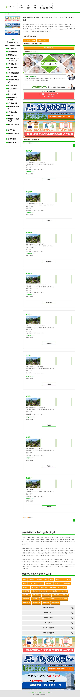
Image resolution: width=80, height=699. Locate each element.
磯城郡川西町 (44, 587)
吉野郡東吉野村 (55, 602)
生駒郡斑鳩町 (26, 587)
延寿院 (28, 478)
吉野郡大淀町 (64, 595)
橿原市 (51, 579)
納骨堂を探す (48, 617)
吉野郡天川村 (44, 598)
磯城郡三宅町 (53, 587)
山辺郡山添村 (49, 583)
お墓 (28, 6)
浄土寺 (28, 355)
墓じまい (46, 40)
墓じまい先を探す (48, 628)
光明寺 (28, 192)
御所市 (68, 579)
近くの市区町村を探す (49, 47)
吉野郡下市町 (26, 598)
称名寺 (28, 314)
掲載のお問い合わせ (43, 692)
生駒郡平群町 (58, 583)
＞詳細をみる (49, 179)
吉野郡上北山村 (36, 602)
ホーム (6, 13)
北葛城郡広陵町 (36, 595)
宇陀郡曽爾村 (26, 591)
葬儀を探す (49, 6)
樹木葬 (33, 40)
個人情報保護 (31, 692)
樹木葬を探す (48, 612)
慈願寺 (28, 273)
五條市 (63, 579)
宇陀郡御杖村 (35, 591)
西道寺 (28, 396)
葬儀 (35, 6)
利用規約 (36, 692)
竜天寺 (28, 437)
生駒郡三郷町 (66, 583)
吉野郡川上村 (46, 602)
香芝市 (30, 583)
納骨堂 (39, 40)
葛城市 (35, 583)
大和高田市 (31, 579)
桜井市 (57, 579)
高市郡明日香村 (53, 591)
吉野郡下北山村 (26, 602)
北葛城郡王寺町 (26, 595)
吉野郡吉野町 (56, 595)
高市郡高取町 (44, 591)
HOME (21, 6)
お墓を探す (42, 6)
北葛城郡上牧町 (63, 591)
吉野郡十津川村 (63, 598)
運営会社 (50, 692)
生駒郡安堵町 (35, 587)
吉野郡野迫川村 (53, 598)
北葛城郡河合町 (46, 595)
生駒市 (24, 583)
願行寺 (28, 232)
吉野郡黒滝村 (35, 598)
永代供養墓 (27, 40)
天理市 (45, 579)
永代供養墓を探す (48, 607)
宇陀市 (41, 583)
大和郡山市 (39, 579)
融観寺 (28, 151)
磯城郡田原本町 (62, 587)
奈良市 (24, 579)
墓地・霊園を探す (48, 633)
